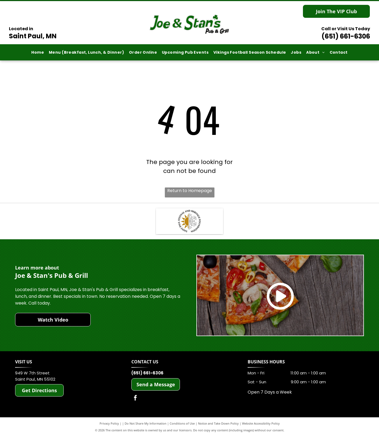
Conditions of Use (182, 424)
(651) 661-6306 (346, 36)
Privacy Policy (109, 424)
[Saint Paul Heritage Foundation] (189, 221)
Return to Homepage (189, 190)
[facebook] (135, 399)
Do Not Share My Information (145, 424)
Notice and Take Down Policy (218, 424)
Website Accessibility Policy (261, 424)
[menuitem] (37, 52)
